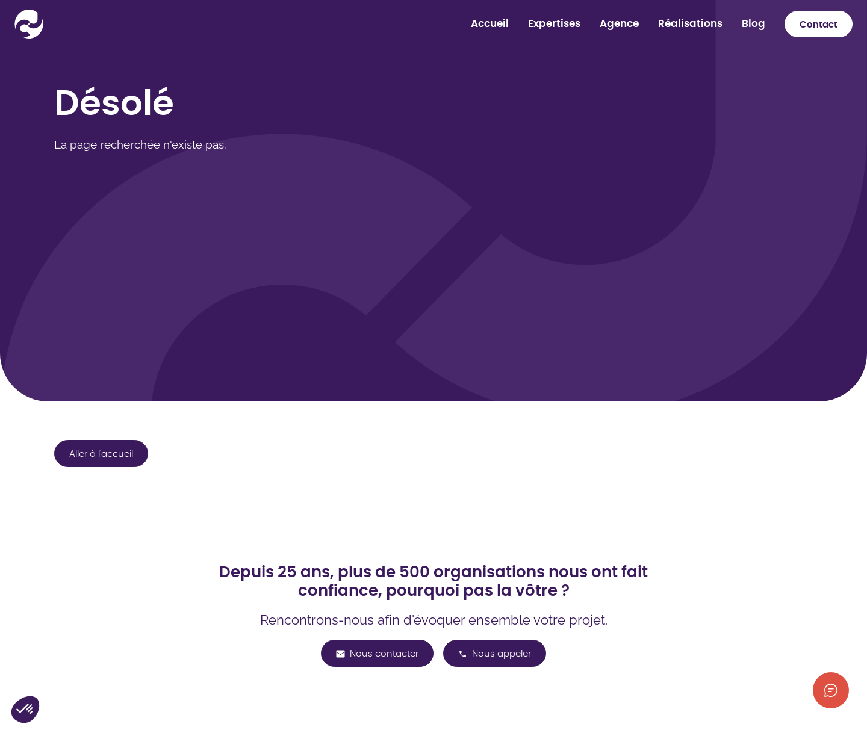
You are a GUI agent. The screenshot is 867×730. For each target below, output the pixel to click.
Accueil (490, 24)
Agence (619, 24)
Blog (753, 24)
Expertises (554, 24)
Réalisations (690, 24)
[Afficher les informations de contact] (831, 690)
